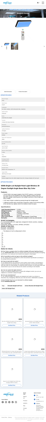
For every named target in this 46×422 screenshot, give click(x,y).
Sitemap (10, 417)
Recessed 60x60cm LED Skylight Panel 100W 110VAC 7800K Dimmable (34, 322)
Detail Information (8, 91)
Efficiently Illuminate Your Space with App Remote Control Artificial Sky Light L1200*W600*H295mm (12, 352)
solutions (25, 403)
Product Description (23, 91)
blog (24, 405)
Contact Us (25, 409)
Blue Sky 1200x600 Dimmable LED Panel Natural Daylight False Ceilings (12, 322)
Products (25, 400)
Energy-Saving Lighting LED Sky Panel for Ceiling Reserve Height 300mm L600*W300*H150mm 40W (34, 352)
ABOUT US (25, 397)
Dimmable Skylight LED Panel (15, 285)
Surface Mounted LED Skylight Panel (34, 285)
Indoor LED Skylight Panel (8, 288)
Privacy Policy (4, 417)
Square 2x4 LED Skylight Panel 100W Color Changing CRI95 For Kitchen (11, 382)
